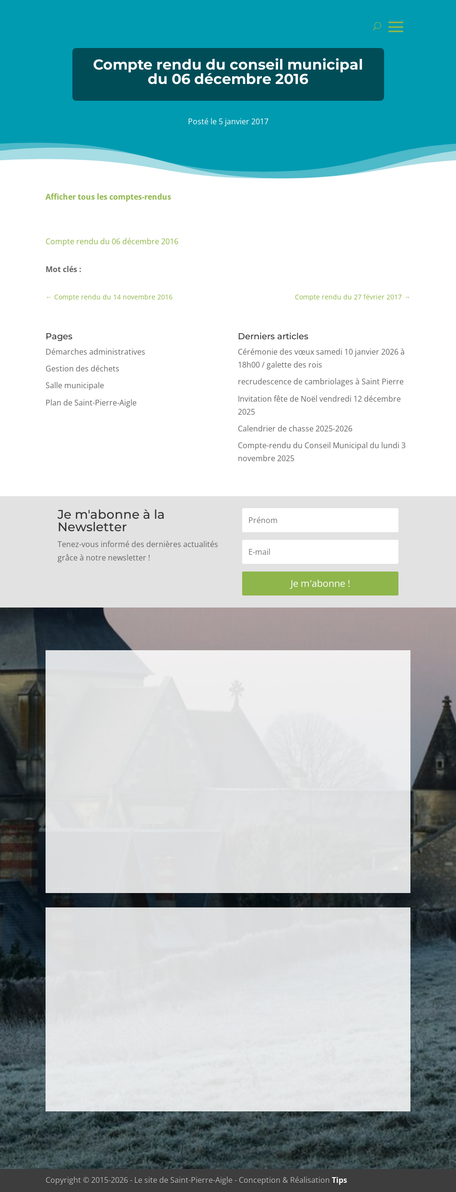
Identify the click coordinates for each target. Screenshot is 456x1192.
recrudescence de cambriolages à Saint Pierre (321, 381)
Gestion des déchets (82, 368)
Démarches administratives (95, 351)
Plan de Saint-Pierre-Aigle (91, 402)
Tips (339, 1180)
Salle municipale (75, 385)
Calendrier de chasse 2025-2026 (295, 428)
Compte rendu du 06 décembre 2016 (112, 241)
